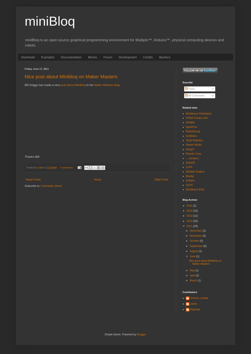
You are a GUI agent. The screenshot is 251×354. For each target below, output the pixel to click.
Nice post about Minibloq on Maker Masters (71, 76)
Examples (48, 57)
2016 (190, 205)
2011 (190, 226)
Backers (164, 57)
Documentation (71, 57)
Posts (190, 88)
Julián (193, 303)
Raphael (195, 309)
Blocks (92, 57)
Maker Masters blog (106, 85)
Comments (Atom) (51, 186)
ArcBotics (191, 136)
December (196, 230)
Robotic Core (193, 153)
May (192, 270)
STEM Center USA (197, 118)
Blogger (141, 334)
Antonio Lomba (199, 298)
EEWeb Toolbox (195, 171)
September (196, 246)
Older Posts (161, 179)
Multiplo (190, 122)
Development (128, 57)
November (196, 235)
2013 (190, 215)
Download (28, 57)
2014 (190, 210)
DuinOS (190, 162)
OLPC (189, 185)
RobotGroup (193, 131)
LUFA (189, 167)
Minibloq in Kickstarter (199, 113)
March (194, 280)
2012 (190, 221)
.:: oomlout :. (193, 158)
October (195, 240)
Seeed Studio (194, 144)
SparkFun (191, 127)
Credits (148, 57)
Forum (107, 57)
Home (97, 179)
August (194, 251)
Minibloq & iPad (195, 189)
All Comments (195, 95)
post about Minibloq (73, 85)
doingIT (190, 149)
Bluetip (190, 176)
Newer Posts (33, 179)
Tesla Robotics (194, 140)
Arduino (190, 180)
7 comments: (67, 167)
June (193, 256)
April (193, 275)
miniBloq (50, 21)
